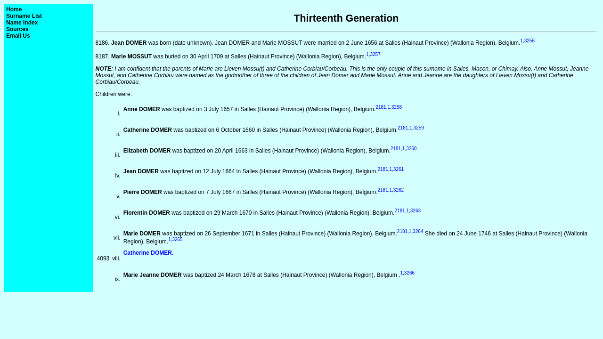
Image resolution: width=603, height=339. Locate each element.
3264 (418, 231)
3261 (398, 169)
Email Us (18, 35)
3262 (398, 190)
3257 (375, 54)
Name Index (22, 22)
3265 (177, 239)
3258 (396, 107)
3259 (419, 127)
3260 (411, 148)
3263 (415, 210)
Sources (17, 29)
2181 (380, 107)
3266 (409, 272)
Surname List (24, 16)
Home (14, 9)
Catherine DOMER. (148, 253)
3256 (529, 40)
